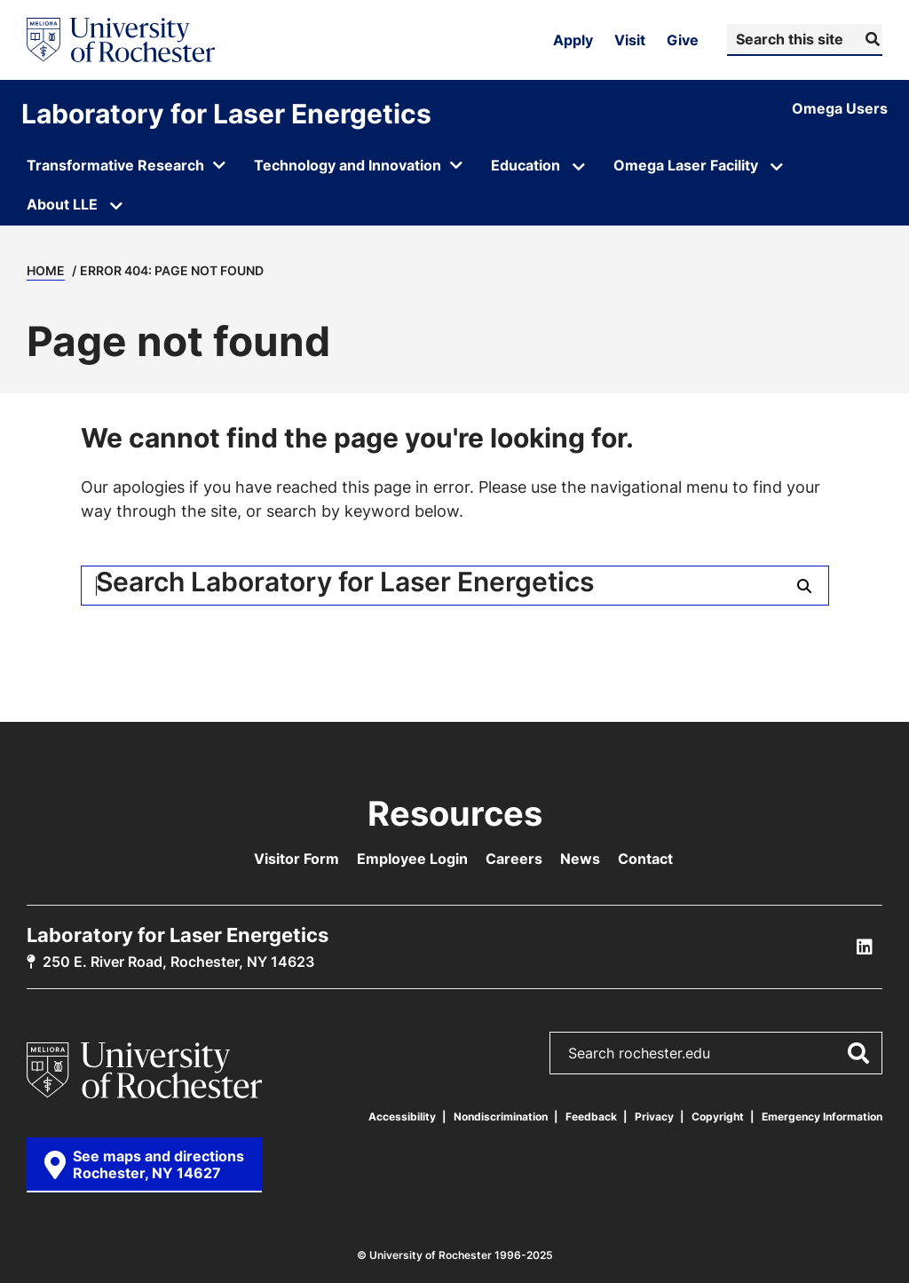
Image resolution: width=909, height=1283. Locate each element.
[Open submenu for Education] (579, 167)
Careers (514, 858)
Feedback (591, 1116)
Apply (573, 40)
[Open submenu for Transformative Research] (126, 167)
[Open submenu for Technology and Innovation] (358, 167)
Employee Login (412, 858)
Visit (629, 40)
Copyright (718, 1116)
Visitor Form (296, 858)
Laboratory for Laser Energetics (226, 114)
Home (46, 270)
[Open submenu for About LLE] (116, 206)
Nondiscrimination (501, 1116)
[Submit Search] (870, 39)
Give (683, 40)
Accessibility (402, 1116)
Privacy (654, 1116)
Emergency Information (822, 1116)
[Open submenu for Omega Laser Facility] (777, 167)
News (580, 858)
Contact (645, 858)
